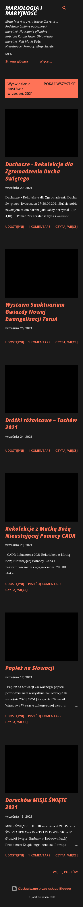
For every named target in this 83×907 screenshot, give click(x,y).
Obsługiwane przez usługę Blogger (41, 888)
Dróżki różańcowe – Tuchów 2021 (41, 423)
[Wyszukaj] (64, 8)
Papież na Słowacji (29, 667)
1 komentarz (39, 226)
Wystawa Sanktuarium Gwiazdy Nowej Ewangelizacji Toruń (35, 311)
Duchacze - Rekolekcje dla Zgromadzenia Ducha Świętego (39, 171)
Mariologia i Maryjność (23, 10)
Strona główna (16, 61)
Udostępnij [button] (14, 226)
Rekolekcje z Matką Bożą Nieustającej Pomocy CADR (40, 532)
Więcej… (46, 61)
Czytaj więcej (66, 226)
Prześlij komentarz (45, 584)
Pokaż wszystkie (59, 83)
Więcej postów (65, 872)
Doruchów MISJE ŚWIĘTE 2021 (36, 803)
